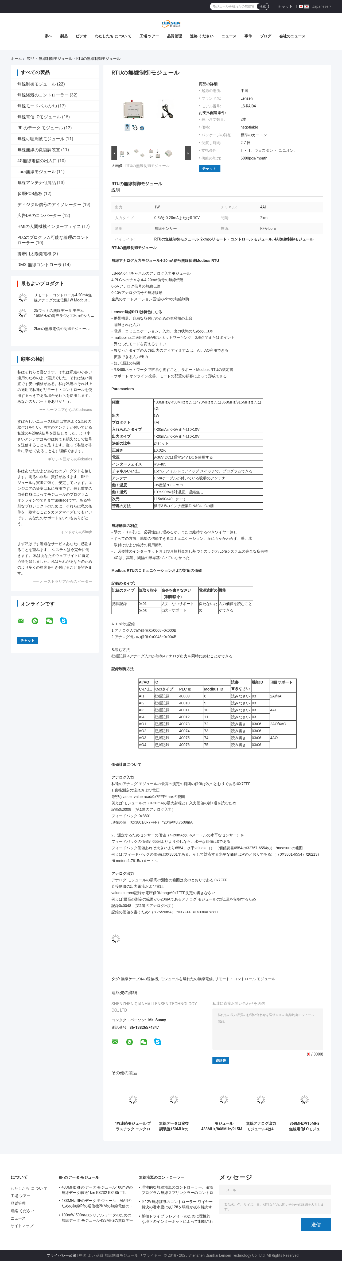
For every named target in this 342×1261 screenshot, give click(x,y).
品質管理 (174, 36)
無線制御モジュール (55, 58)
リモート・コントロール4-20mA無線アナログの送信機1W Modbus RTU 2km (63, 300)
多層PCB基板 (29, 193)
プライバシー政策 (61, 1255)
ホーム (16, 58)
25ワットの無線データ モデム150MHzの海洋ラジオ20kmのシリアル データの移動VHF (62, 315)
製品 (64, 36)
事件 (248, 36)
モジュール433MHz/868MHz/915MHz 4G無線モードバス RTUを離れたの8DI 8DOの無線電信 (224, 1126)
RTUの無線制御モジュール (147, 166)
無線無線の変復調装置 (38, 149)
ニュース (228, 36)
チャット (285, 6)
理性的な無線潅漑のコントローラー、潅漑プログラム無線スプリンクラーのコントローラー (177, 1190)
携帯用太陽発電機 (34, 253)
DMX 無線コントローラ (39, 264)
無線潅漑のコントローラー (43, 95)
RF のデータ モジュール (40, 127)
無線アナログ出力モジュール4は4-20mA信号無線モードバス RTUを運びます (261, 1126)
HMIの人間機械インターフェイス (49, 226)
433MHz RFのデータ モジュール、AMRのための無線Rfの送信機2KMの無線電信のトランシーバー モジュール (97, 1204)
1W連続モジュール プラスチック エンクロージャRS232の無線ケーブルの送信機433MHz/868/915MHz (133, 1126)
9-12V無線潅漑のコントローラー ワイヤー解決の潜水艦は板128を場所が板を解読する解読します (177, 1205)
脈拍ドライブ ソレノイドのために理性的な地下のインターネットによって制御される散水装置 (177, 1219)
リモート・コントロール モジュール (245, 979)
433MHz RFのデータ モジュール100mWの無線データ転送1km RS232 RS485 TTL (97, 1190)
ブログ (265, 36)
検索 (262, 6)
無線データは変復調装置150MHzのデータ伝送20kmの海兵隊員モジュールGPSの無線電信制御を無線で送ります (174, 1126)
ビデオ (81, 36)
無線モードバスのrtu (37, 105)
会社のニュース (292, 36)
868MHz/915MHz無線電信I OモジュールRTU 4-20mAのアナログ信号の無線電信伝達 (304, 1126)
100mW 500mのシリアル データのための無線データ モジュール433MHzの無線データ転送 (97, 1218)
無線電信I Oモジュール (39, 116)
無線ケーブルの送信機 (139, 979)
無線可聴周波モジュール (40, 138)
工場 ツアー (149, 36)
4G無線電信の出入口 (37, 160)
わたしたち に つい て (113, 36)
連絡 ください (201, 36)
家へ (48, 36)
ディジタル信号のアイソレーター (49, 204)
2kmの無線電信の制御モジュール (62, 329)
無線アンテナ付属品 (36, 182)
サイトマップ (22, 1226)
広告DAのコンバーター (39, 215)
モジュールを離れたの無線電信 (186, 979)
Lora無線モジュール (36, 171)
